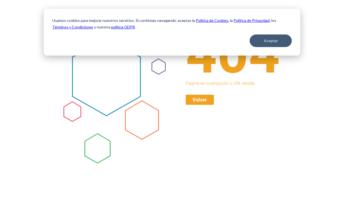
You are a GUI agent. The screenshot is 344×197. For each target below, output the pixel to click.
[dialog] (172, 32)
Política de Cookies (212, 20)
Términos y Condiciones (72, 27)
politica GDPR (123, 27)
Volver (200, 100)
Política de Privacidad (252, 20)
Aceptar (271, 40)
